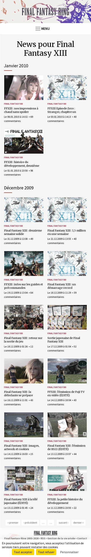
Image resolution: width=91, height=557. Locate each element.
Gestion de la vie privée (61, 538)
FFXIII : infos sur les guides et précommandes (23, 286)
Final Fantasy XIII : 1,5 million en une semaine (66, 232)
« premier (12, 522)
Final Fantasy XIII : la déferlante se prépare (18, 393)
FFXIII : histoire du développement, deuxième (21, 163)
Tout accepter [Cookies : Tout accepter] (23, 552)
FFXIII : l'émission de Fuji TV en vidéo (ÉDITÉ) (65, 393)
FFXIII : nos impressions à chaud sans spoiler (21, 110)
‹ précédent (30, 522)
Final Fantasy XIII (13, 103)
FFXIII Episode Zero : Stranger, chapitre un (61, 110)
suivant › (63, 522)
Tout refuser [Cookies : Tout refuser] (46, 552)
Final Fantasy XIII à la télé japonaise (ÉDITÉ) (20, 501)
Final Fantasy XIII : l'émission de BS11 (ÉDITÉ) (66, 447)
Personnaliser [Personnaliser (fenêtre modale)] (69, 552)
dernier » (78, 522)
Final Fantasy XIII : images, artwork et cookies (21, 447)
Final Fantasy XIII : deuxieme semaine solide (23, 232)
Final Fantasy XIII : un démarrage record (61, 286)
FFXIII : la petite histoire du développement (65, 501)
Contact (82, 538)
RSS (43, 538)
